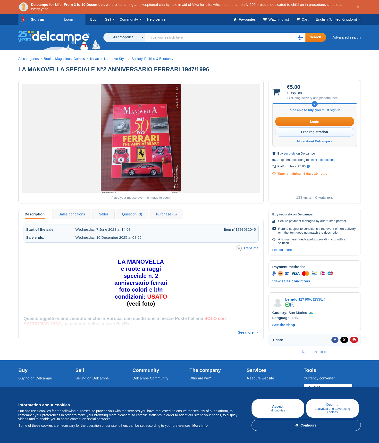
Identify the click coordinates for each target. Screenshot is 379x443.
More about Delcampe (314, 141)
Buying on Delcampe (35, 378)
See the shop (283, 325)
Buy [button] (93, 19)
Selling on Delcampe (92, 378)
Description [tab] (35, 214)
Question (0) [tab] (132, 214)
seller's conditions (322, 160)
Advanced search (347, 37)
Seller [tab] (103, 214)
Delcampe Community (150, 378)
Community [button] (128, 19)
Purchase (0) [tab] (166, 214)
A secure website (260, 378)
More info (200, 425)
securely (289, 153)
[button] (300, 37)
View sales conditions (291, 281)
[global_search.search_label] (225, 37)
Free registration (314, 132)
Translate (247, 248)
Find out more (282, 250)
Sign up (37, 19)
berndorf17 (294, 299)
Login (68, 19)
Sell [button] (108, 19)
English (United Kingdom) (336, 19)
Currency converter (319, 378)
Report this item (314, 352)
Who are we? (200, 378)
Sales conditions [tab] (72, 214)
